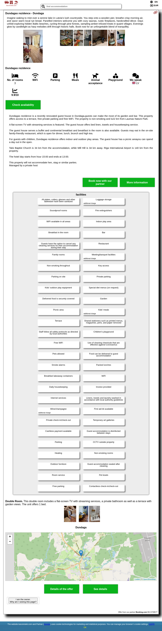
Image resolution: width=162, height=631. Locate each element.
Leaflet (137, 579)
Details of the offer (61, 589)
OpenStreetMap (149, 579)
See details (100, 589)
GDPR (152, 624)
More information (137, 182)
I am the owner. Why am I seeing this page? (23, 600)
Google (47, 624)
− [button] (10, 541)
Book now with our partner (100, 182)
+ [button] (10, 536)
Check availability (23, 104)
